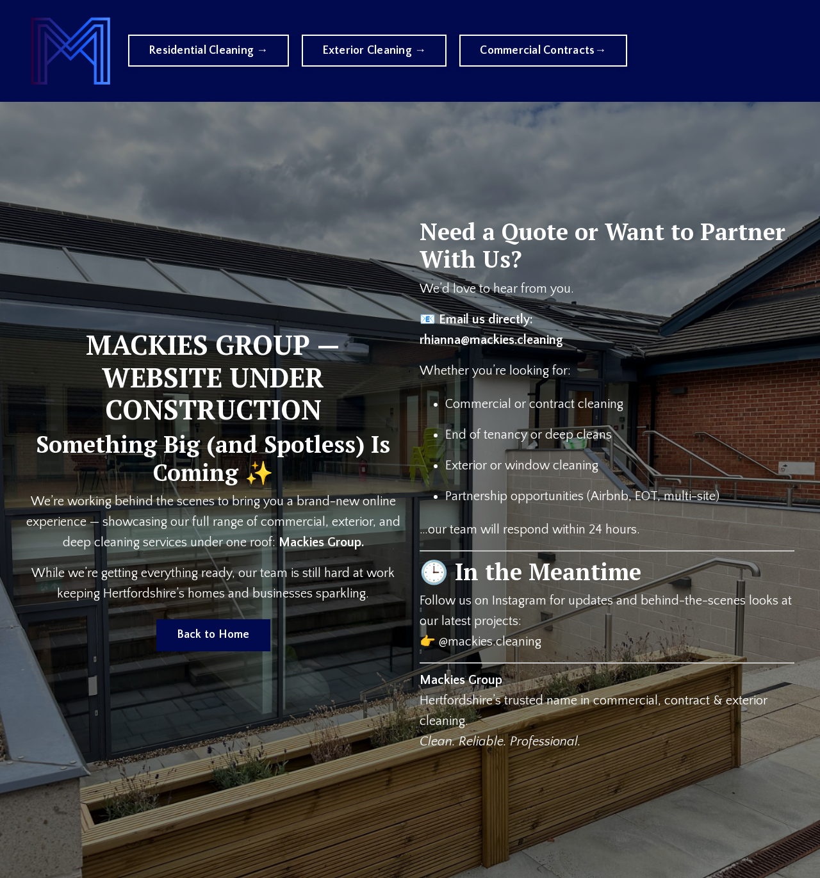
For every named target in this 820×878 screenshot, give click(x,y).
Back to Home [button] (213, 634)
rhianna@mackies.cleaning (493, 340)
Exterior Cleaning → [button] (374, 50)
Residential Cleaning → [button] (208, 50)
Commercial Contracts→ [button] (543, 50)
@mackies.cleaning (492, 642)
